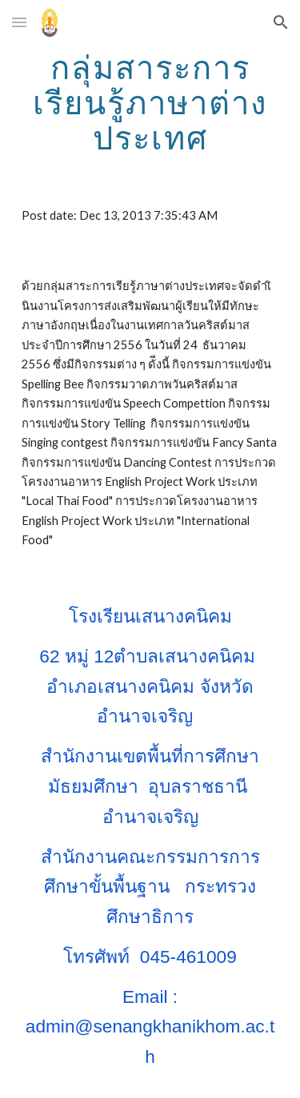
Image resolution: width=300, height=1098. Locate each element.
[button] (19, 22)
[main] (150, 102)
